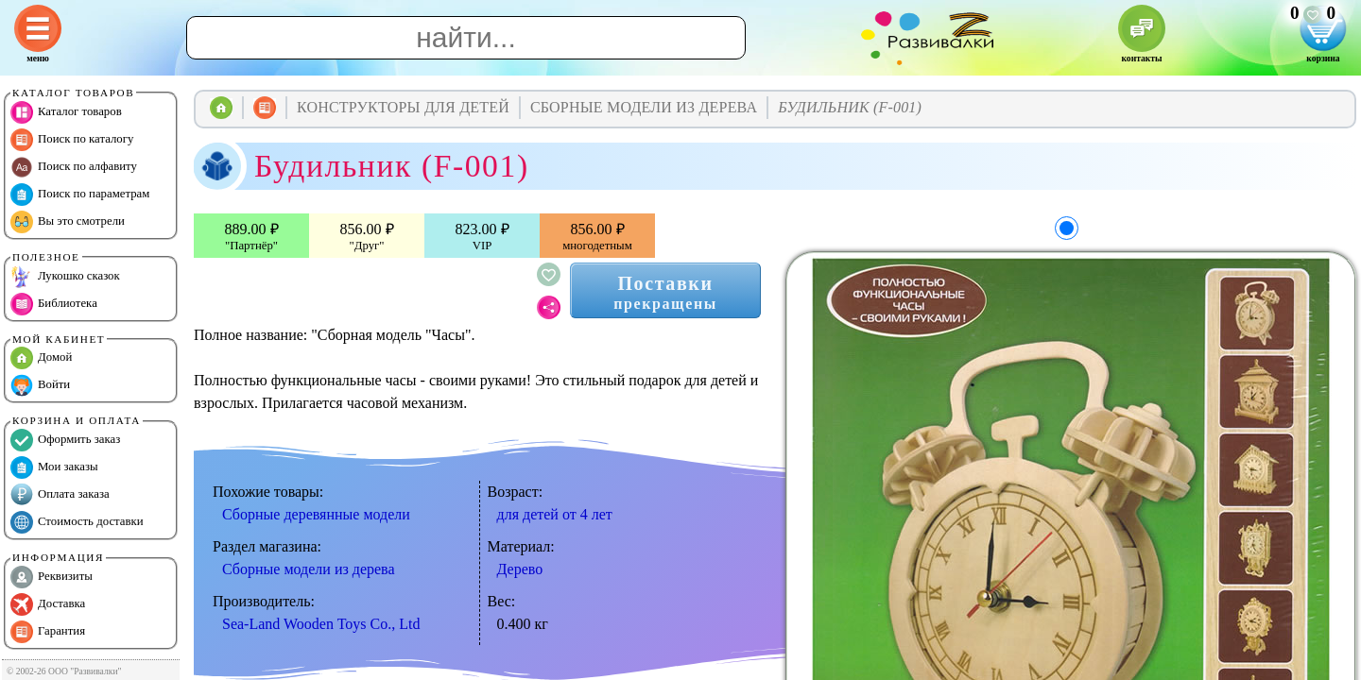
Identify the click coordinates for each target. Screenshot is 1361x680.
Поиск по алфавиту (73, 167)
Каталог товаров (66, 112)
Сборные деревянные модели (316, 514)
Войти (40, 385)
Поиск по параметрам (79, 194)
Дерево (520, 569)
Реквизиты (51, 577)
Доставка (47, 604)
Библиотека (53, 304)
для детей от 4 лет (554, 514)
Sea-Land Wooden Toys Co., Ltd (321, 624)
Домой (41, 358)
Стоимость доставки (77, 522)
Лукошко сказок (65, 276)
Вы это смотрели (67, 222)
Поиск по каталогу (71, 139)
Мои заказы (54, 467)
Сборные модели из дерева (308, 569)
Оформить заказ (65, 440)
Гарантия (47, 631)
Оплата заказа (60, 495)
